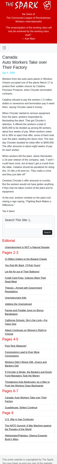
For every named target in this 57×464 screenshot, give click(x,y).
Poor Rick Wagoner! (16, 346)
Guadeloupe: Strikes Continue (21, 407)
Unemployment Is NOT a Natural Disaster (27, 247)
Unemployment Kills (15, 298)
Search (47, 232)
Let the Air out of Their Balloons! (22, 271)
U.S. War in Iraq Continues (19, 419)
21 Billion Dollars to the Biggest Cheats (26, 259)
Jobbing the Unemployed (18, 304)
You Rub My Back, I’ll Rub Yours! (22, 265)
